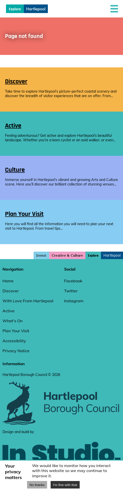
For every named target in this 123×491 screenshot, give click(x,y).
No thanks (37, 485)
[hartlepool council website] (61, 424)
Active (9, 310)
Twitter (71, 290)
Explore (93, 255)
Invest (41, 255)
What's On (13, 320)
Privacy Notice (16, 350)
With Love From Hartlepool (28, 300)
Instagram (73, 300)
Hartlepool (111, 255)
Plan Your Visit (16, 330)
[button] (114, 8)
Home (8, 280)
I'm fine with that (65, 485)
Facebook (73, 280)
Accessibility (14, 340)
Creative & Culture (67, 255)
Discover (11, 290)
